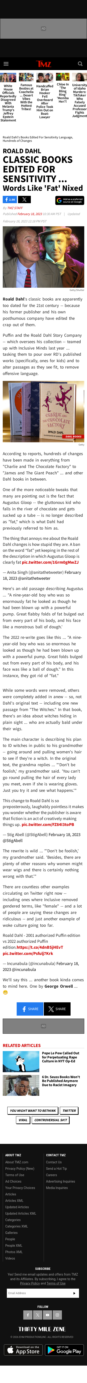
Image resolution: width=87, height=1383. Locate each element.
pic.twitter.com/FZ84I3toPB (48, 824)
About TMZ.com (16, 1162)
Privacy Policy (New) (19, 1168)
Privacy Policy (30, 1283)
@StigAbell (13, 840)
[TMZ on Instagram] (57, 1315)
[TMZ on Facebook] (27, 1315)
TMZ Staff (14, 208)
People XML (13, 1245)
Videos (10, 1258)
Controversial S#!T (50, 1120)
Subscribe (74, 1293)
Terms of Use (14, 1175)
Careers (51, 1175)
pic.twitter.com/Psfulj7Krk (28, 953)
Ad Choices (13, 1181)
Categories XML (16, 1226)
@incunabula (24, 969)
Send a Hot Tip (56, 1168)
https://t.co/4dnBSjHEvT (40, 947)
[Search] (80, 63)
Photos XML (14, 1252)
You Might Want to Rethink (32, 1110)
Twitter (69, 1110)
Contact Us (54, 1162)
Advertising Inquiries (60, 1181)
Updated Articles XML (20, 1213)
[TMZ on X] (37, 1315)
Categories (13, 1220)
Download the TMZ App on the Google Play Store (64, 1350)
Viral (22, 1120)
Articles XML (14, 1201)
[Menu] (6, 63)
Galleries (11, 1233)
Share (29, 1009)
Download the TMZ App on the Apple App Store (23, 1350)
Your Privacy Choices (20, 1188)
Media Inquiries (57, 1188)
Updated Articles (17, 1207)
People (10, 1239)
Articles (10, 1194)
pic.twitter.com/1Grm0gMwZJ (50, 562)
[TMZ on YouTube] (47, 1315)
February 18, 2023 (29, 214)
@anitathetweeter (34, 578)
